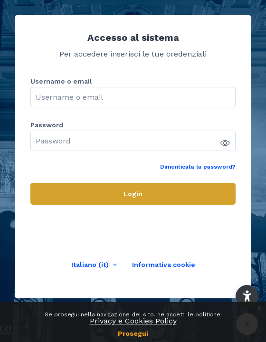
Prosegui (133, 333)
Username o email (61, 81)
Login (133, 194)
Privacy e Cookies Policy (133, 320)
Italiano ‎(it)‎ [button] (91, 264)
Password (46, 125)
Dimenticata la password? (198, 166)
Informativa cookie (163, 264)
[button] (247, 296)
